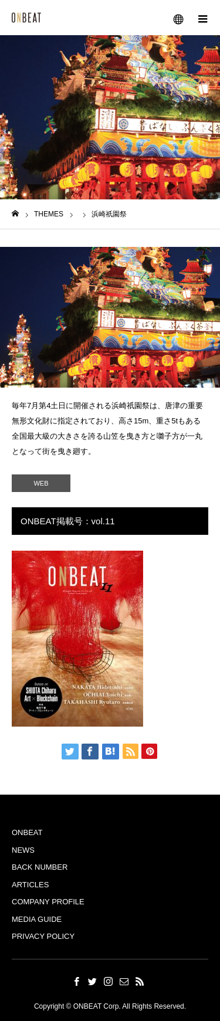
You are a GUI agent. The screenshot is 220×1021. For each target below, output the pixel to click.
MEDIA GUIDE (37, 919)
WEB (40, 483)
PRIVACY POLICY (43, 936)
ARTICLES (30, 884)
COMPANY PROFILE (48, 901)
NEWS (23, 850)
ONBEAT (27, 832)
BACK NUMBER (39, 867)
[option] (110, 317)
